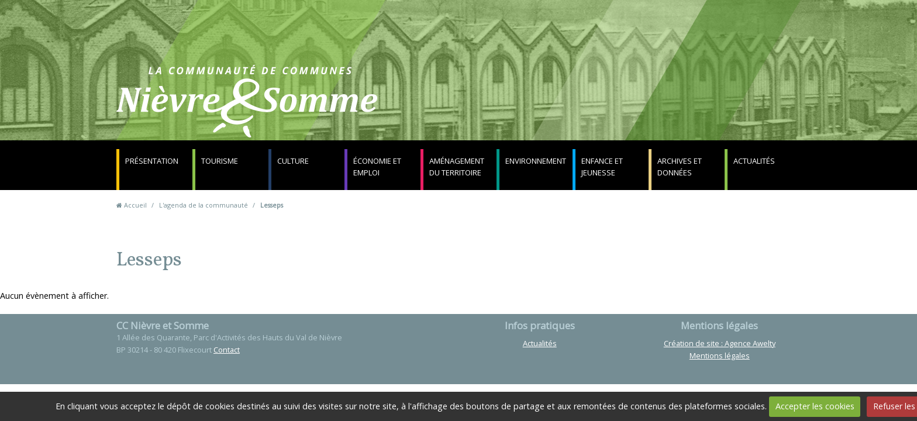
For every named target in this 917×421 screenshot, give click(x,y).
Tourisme (219, 161)
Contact (600, 107)
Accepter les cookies (814, 406)
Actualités (754, 161)
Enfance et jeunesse (602, 167)
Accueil (135, 205)
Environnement (535, 161)
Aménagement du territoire (456, 167)
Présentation (151, 161)
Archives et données (679, 167)
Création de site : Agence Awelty (719, 343)
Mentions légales (720, 355)
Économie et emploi (377, 167)
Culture (293, 161)
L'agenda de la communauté (203, 205)
